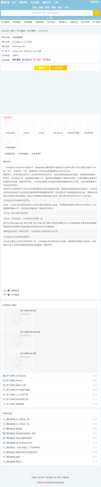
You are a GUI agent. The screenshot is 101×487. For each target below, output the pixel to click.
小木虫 (15, 51)
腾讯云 (19, 461)
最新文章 (47, 2)
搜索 (41, 7)
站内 (35, 7)
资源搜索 (28, 22)
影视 (47, 7)
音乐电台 (51, 22)
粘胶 (18, 457)
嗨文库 (33, 310)
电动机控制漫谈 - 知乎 (26, 433)
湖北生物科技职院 (24, 438)
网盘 (54, 7)
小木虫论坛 (21, 376)
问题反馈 (65, 477)
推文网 (33, 353)
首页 (14, 2)
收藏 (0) (41, 68)
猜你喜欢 (8, 413)
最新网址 (23, 2)
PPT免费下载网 (23, 390)
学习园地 (97, 22)
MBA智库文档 (22, 399)
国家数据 (10, 290)
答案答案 (20, 404)
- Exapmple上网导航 (43, 167)
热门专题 (57, 477)
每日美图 (49, 477)
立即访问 (59, 68)
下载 (56, 2)
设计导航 (86, 22)
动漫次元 (74, 22)
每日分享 (41, 477)
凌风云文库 (21, 385)
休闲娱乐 (63, 22)
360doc (19, 380)
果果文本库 (35, 332)
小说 (66, 7)
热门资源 (35, 2)
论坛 (21, 51)
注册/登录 (94, 2)
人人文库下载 (22, 394)
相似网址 (8, 117)
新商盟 (19, 429)
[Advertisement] (50, 94)
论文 (35, 51)
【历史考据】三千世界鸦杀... (29, 447)
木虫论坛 (28, 51)
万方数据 (10, 295)
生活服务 (5, 22)
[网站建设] (10, 419)
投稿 (39, 51)
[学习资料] (10, 376)
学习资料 (32, 31)
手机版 (34, 477)
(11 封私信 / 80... (23, 424)
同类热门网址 (10, 305)
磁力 (60, 7)
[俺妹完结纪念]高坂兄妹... (27, 452)
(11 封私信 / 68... (23, 419)
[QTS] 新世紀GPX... (25, 443)
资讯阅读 (17, 22)
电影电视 (40, 22)
